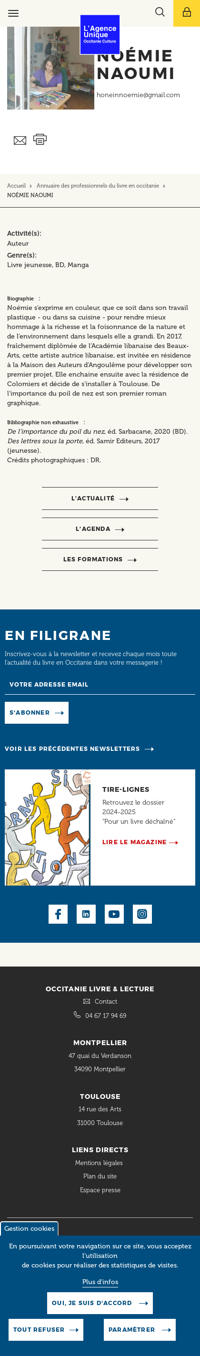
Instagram (142, 914)
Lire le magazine (134, 842)
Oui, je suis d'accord (93, 1302)
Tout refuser (39, 1329)
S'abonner (30, 712)
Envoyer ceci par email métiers (20, 141)
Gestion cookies (29, 1229)
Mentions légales (100, 1163)
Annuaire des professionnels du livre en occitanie (98, 185)
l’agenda (93, 528)
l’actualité (93, 498)
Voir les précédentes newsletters (72, 748)
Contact (106, 1001)
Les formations (93, 559)
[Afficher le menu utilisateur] (186, 13)
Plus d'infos (100, 1282)
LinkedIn (86, 914)
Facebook (58, 914)
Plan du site (100, 1176)
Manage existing (101, 712)
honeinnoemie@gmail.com (138, 95)
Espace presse (100, 1190)
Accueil (16, 185)
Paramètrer (133, 1329)
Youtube (114, 914)
